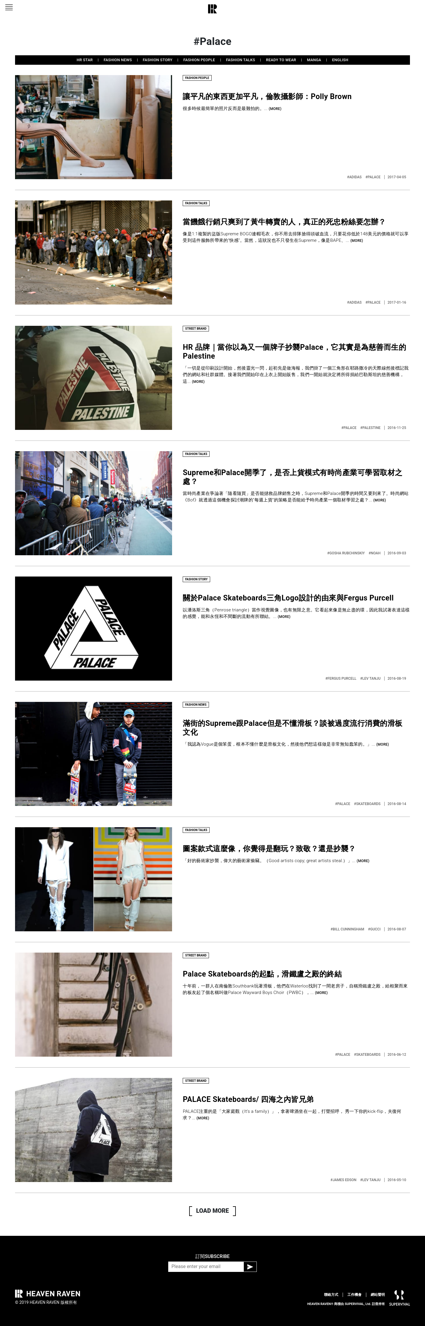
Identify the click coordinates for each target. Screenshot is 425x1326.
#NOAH (375, 553)
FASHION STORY (157, 60)
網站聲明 (378, 1295)
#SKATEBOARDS (368, 804)
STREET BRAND (195, 328)
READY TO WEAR (281, 60)
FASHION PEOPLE (199, 60)
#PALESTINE (370, 428)
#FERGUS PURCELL (341, 678)
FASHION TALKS (240, 60)
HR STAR (85, 60)
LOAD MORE (212, 1210)
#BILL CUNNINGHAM (348, 929)
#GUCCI (374, 929)
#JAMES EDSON (344, 1180)
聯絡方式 (331, 1295)
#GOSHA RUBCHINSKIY (346, 553)
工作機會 (354, 1295)
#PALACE (373, 177)
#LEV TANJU (371, 678)
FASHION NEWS (118, 60)
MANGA (314, 60)
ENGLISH (340, 60)
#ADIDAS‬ (354, 177)
